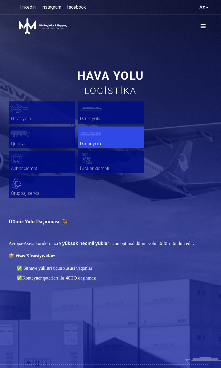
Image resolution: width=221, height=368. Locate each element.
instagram (51, 7)
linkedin (28, 7)
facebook (76, 7)
